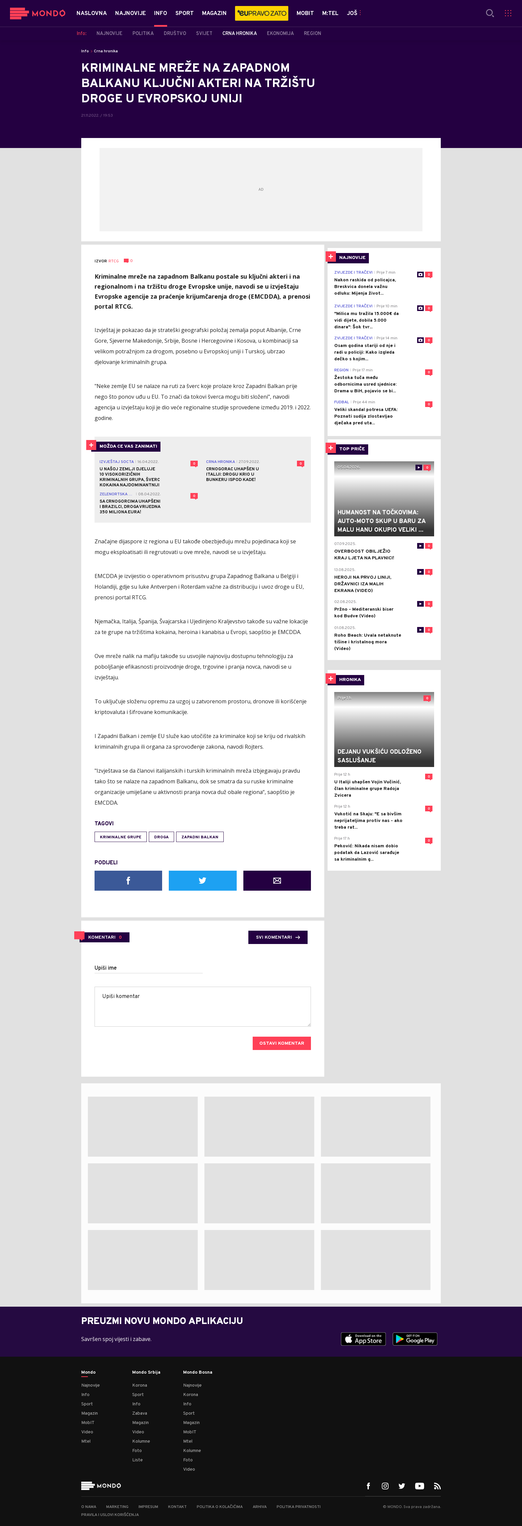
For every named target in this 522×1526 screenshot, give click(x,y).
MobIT (88, 1423)
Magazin (89, 1413)
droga (161, 837)
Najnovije (90, 1385)
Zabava (139, 1413)
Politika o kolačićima (220, 1507)
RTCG (114, 261)
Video (87, 1432)
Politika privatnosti (299, 1507)
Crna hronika (106, 51)
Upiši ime (106, 968)
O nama (88, 1507)
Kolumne (141, 1441)
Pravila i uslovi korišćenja (110, 1515)
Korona (139, 1385)
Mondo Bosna (197, 1372)
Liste (137, 1460)
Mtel (86, 1441)
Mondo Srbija (146, 1372)
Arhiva (260, 1507)
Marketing (117, 1507)
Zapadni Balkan (199, 837)
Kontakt (177, 1507)
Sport (87, 1404)
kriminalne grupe (120, 837)
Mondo (88, 1372)
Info (85, 51)
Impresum (148, 1507)
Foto (137, 1451)
